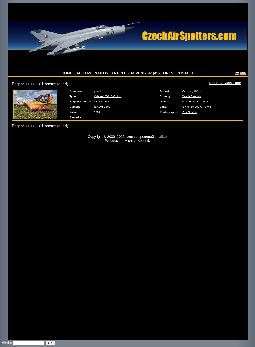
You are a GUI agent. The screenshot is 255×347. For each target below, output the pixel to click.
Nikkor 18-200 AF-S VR (196, 106)
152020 (110, 101)
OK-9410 (99, 101)
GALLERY (83, 73)
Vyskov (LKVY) (191, 91)
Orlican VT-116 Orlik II (108, 96)
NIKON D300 (102, 106)
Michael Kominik (137, 140)
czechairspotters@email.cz (146, 137)
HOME (67, 73)
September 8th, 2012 (195, 101)
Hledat (7, 343)
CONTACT (185, 73)
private (98, 91)
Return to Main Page (225, 83)
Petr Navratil (189, 112)
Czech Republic (192, 96)
